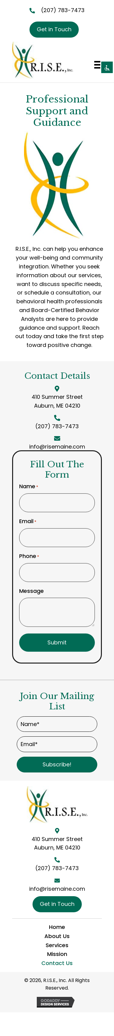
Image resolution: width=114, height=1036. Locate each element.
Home (57, 927)
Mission (57, 954)
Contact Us (57, 963)
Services (57, 945)
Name (28, 484)
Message (31, 588)
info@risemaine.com (57, 446)
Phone (29, 553)
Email (27, 519)
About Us (57, 936)
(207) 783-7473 (63, 10)
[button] (57, 764)
